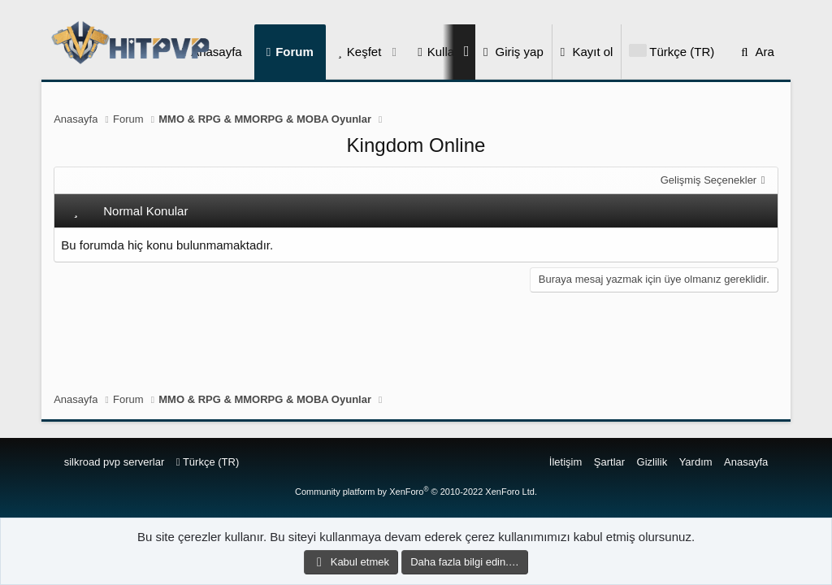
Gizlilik (652, 462)
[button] (394, 51)
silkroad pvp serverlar (114, 462)
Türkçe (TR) (207, 462)
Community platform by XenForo (416, 491)
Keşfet (364, 51)
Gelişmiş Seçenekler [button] (709, 180)
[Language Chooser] (671, 51)
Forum (294, 51)
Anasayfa (746, 462)
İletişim (565, 462)
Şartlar (609, 462)
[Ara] (755, 52)
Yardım (696, 462)
